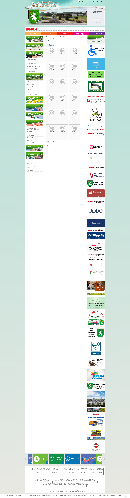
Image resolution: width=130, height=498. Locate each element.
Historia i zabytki (30, 84)
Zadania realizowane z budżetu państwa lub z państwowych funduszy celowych (65, 483)
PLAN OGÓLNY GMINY (32, 94)
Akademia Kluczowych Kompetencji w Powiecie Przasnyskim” (92, 471)
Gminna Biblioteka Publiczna (33, 68)
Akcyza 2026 (54, 479)
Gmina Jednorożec (35, 77)
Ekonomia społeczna (69, 477)
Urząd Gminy (32, 33)
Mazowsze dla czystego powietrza (43, 480)
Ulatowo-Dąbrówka (72, 479)
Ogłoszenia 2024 (30, 137)
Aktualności (35, 39)
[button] (125, 496)
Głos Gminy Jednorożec (35, 100)
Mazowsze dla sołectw (74, 481)
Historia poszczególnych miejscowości (32, 167)
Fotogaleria (62, 36)
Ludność (29, 172)
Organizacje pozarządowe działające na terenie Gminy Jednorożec (33, 130)
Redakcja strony (35, 156)
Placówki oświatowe (31, 71)
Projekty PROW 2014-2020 (35, 115)
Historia (28, 161)
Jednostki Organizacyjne (35, 54)
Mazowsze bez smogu (59, 481)
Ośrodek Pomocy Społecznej (81, 34)
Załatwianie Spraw (97, 33)
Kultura (28, 81)
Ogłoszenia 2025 (30, 140)
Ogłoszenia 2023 (30, 135)
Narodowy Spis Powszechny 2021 (47, 470)
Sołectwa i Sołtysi (35, 47)
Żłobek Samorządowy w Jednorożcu (32, 60)
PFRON (81, 479)
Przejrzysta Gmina (31, 86)
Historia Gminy (30, 163)
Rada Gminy (49, 33)
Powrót (47, 145)
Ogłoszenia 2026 (30, 142)
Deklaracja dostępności (54, 477)
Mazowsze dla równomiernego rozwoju (87, 477)
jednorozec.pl (55, 36)
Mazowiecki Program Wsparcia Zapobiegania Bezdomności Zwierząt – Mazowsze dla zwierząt (65, 484)
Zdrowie (28, 92)
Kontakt (35, 148)
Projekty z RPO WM (35, 107)
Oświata (65, 33)
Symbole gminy (30, 170)
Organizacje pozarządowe (35, 123)
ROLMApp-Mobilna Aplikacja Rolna (42, 481)
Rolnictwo (29, 89)
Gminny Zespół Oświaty (32, 63)
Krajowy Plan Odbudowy (42, 479)
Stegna (62, 479)
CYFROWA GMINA (90, 479)
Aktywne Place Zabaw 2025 (89, 481)
